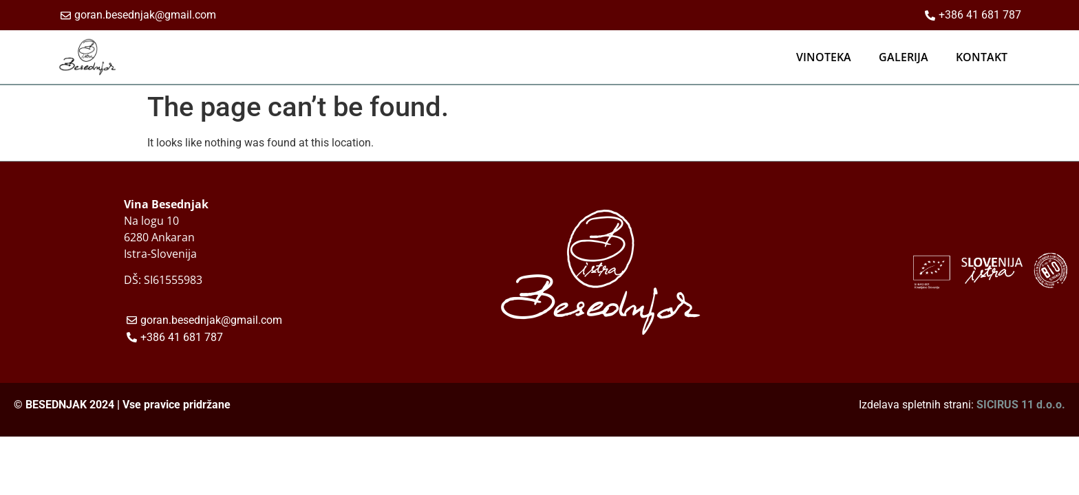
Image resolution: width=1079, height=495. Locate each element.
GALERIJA (903, 57)
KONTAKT (981, 57)
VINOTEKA (823, 57)
